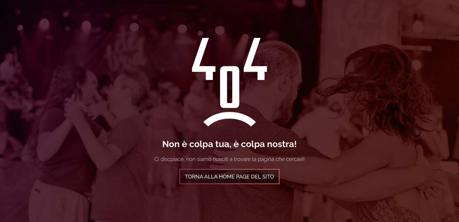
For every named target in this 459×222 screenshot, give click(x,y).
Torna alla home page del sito (229, 176)
